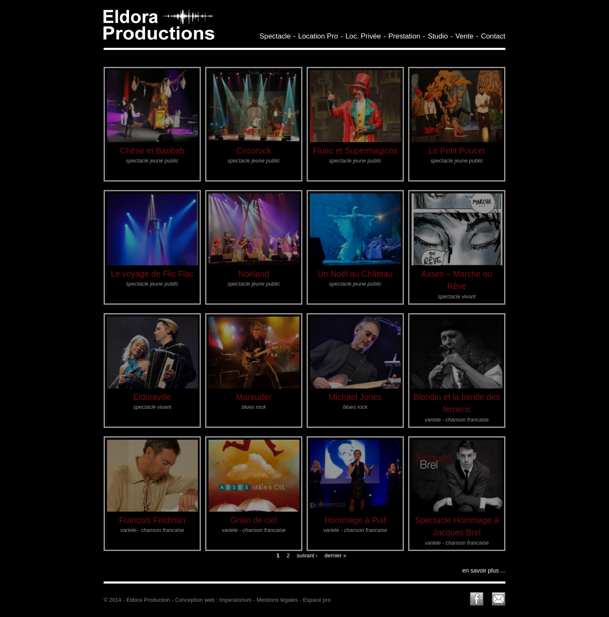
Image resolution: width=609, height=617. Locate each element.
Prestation (404, 36)
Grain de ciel (253, 520)
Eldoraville (152, 397)
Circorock (254, 150)
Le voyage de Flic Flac (152, 273)
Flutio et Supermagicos (355, 150)
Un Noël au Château (355, 273)
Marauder (254, 397)
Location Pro (318, 36)
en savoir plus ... (483, 570)
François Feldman (152, 520)
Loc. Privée (363, 36)
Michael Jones (355, 397)
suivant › (307, 555)
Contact (493, 36)
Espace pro (317, 600)
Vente (464, 36)
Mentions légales (277, 600)
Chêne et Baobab (152, 150)
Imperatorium (235, 600)
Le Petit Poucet (457, 150)
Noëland (254, 273)
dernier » (335, 555)
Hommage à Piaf (355, 520)
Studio (438, 36)
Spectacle (275, 36)
